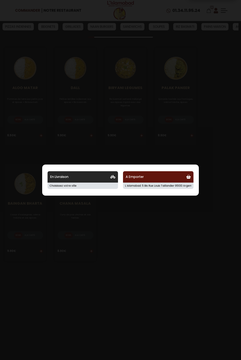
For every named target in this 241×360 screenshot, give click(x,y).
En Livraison (59, 177)
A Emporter (135, 177)
